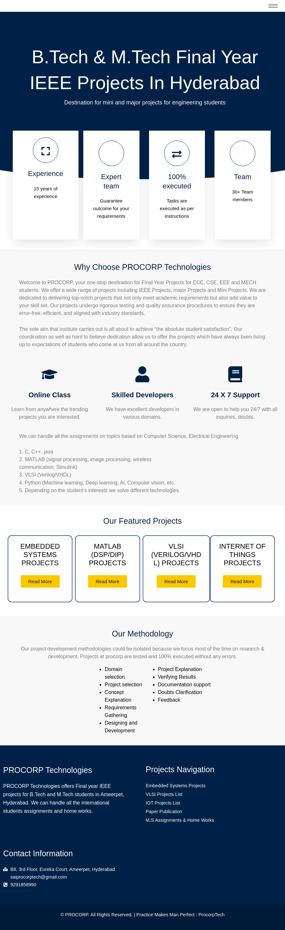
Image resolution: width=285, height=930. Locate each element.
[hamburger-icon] (273, 6)
